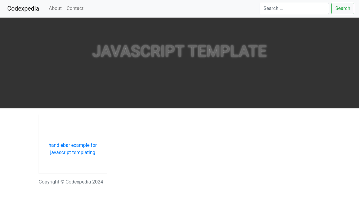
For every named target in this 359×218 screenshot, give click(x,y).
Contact (75, 8)
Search (342, 8)
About (55, 8)
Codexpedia (24, 8)
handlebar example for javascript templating (72, 148)
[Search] (294, 8)
